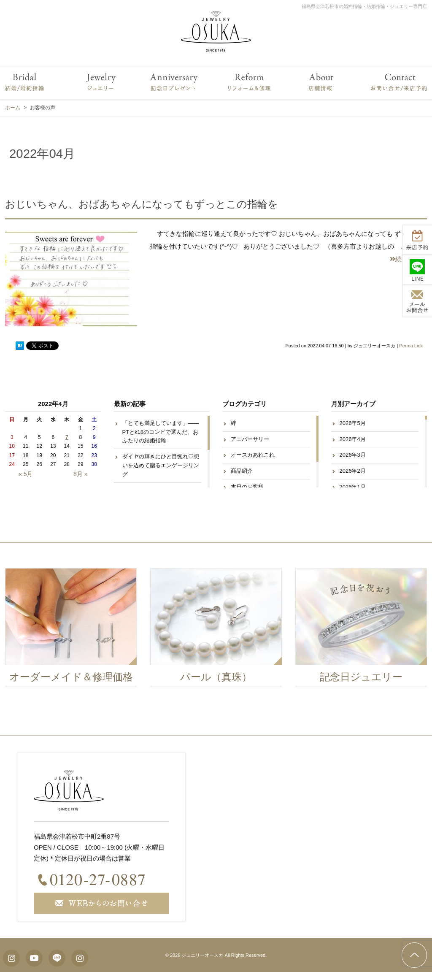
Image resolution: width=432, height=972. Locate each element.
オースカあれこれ (253, 455)
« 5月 (25, 474)
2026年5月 (353, 423)
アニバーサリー (250, 439)
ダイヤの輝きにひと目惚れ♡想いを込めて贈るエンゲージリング (160, 465)
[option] (74, 629)
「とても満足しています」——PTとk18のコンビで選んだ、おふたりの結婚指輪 (160, 432)
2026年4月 (353, 439)
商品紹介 (242, 471)
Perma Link (411, 345)
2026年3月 (353, 455)
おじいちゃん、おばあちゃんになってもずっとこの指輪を (141, 204)
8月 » (80, 474)
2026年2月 (353, 471)
